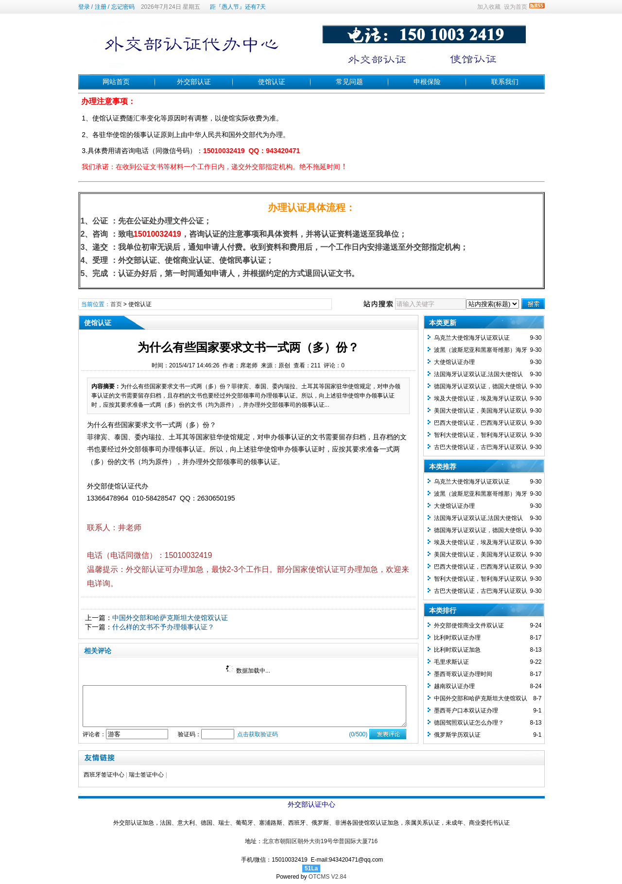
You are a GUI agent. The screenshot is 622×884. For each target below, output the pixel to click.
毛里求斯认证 (451, 662)
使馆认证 (271, 82)
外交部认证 (194, 82)
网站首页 (116, 82)
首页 (116, 304)
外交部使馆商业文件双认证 (469, 625)
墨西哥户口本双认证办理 (466, 710)
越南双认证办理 (454, 686)
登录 (84, 6)
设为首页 (515, 6)
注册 (100, 6)
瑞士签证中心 (146, 774)
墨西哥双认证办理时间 (463, 674)
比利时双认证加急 (457, 649)
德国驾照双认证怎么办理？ (469, 722)
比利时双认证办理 (457, 637)
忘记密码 (123, 6)
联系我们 (504, 82)
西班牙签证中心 (104, 774)
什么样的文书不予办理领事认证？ (163, 627)
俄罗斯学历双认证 (457, 734)
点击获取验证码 (257, 734)
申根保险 (427, 82)
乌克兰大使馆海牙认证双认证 (472, 337)
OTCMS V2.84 (327, 876)
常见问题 (349, 82)
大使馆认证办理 (454, 362)
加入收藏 (489, 6)
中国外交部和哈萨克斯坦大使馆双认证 (170, 618)
